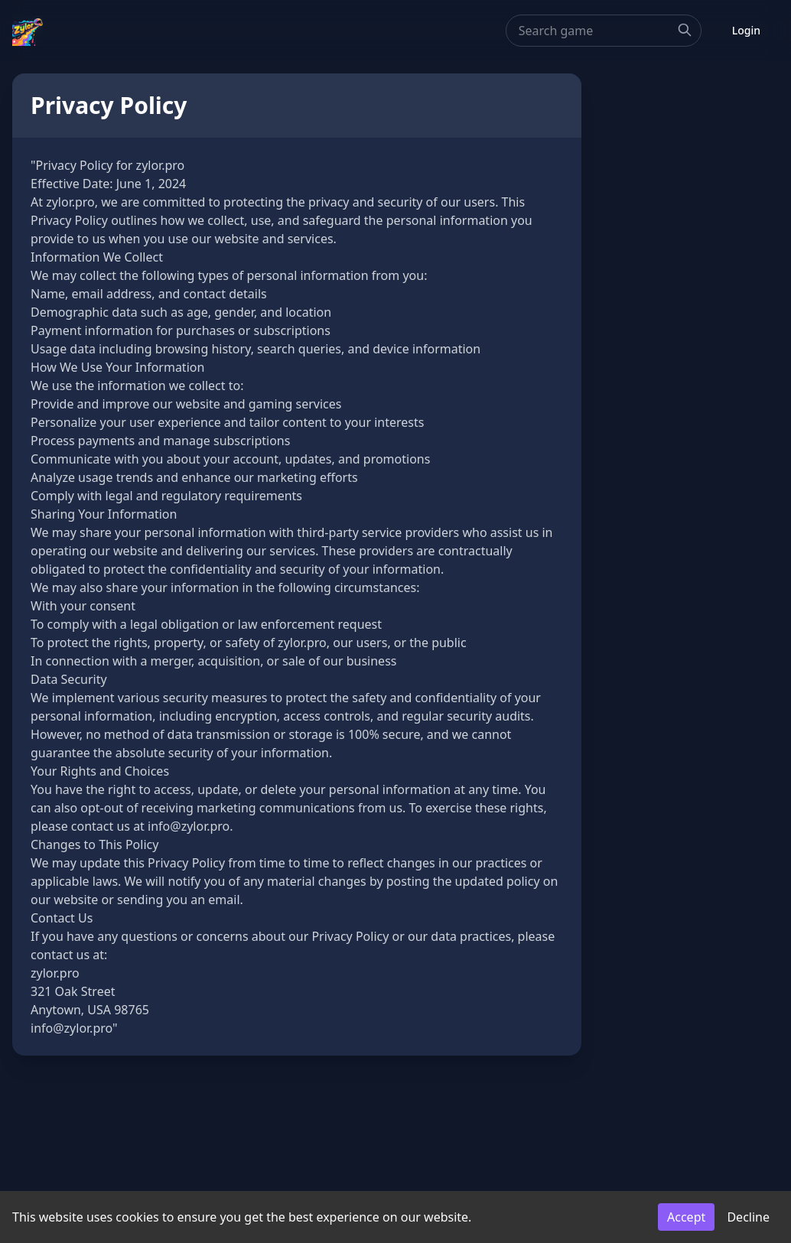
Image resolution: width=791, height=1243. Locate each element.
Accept (686, 1217)
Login (746, 30)
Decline (748, 1217)
